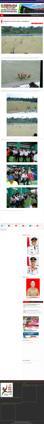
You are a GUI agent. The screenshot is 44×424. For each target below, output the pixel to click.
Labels (33, 301)
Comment (39, 301)
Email (39, 23)
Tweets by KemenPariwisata (28, 342)
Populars (26, 301)
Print (36, 23)
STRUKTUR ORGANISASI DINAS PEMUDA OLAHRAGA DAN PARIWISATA (33, 305)
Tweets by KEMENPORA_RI (28, 362)
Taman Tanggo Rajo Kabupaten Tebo (33, 310)
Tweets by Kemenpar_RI (5, 405)
